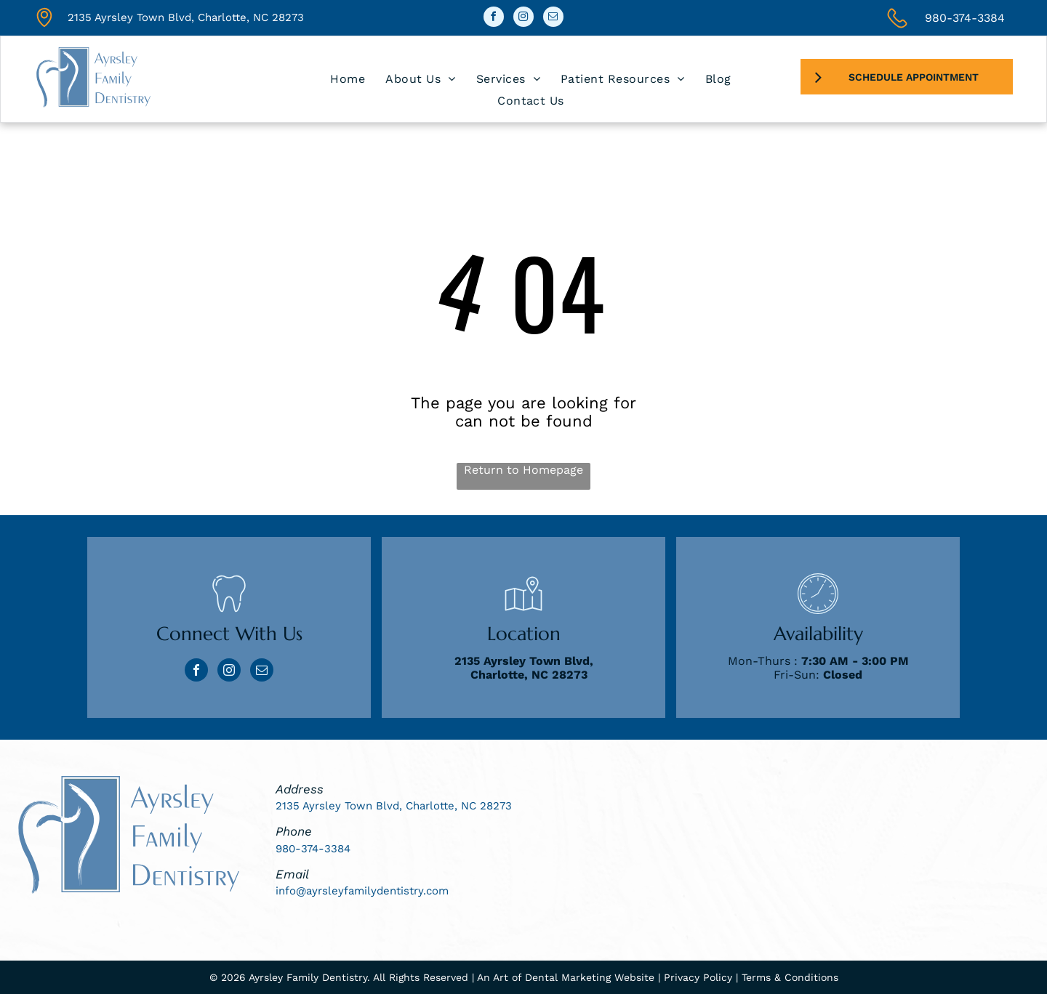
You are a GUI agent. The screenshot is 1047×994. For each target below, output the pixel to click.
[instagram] (523, 19)
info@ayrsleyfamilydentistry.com (362, 890)
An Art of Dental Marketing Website (565, 977)
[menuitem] (347, 78)
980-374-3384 (965, 18)
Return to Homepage (523, 470)
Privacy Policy (698, 977)
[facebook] (494, 19)
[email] (553, 19)
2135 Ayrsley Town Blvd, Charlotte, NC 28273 (186, 17)
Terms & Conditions (790, 977)
